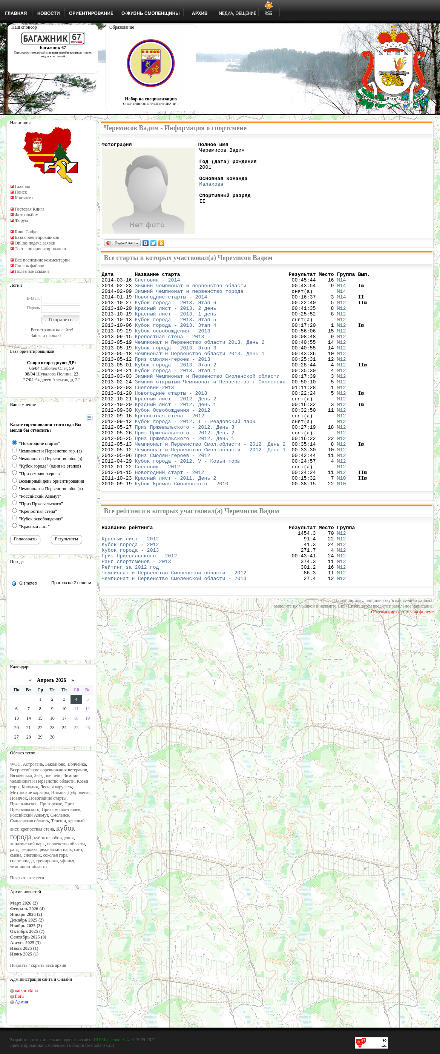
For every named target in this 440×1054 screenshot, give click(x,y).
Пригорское (51, 803)
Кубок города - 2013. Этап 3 (175, 364)
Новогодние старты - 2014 (171, 303)
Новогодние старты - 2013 (171, 418)
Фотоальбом (26, 214)
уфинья (67, 860)
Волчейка (76, 764)
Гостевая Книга (29, 209)
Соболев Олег (54, 368)
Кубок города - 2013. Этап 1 (175, 391)
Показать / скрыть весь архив (38, 965)
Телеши (58, 820)
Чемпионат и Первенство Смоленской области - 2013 (174, 633)
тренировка (47, 860)
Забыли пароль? (46, 335)
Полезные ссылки (32, 271)
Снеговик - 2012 (157, 507)
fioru (19, 996)
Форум (21, 220)
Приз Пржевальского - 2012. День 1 (185, 473)
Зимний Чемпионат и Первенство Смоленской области (207, 398)
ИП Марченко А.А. (112, 1039)
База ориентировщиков (37, 237)
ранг (14, 849)
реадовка (29, 849)
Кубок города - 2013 (130, 599)
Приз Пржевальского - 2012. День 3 (185, 459)
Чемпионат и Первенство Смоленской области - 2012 (174, 626)
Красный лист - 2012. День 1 (175, 432)
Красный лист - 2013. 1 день (175, 323)
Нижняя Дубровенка (70, 792)
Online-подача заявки (35, 243)
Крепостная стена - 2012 (169, 446)
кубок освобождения (54, 837)
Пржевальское (24, 803)
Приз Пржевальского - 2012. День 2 (185, 466)
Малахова (211, 192)
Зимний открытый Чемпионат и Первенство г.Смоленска (210, 405)
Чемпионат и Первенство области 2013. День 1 (200, 371)
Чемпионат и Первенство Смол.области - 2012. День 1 (210, 486)
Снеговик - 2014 (157, 283)
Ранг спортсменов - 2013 (136, 613)
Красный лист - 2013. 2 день (175, 317)
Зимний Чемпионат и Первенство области (44, 778)
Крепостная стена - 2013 (169, 351)
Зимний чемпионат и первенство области (191, 289)
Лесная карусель (56, 786)
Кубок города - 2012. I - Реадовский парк (195, 452)
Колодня (29, 786)
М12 (341, 310)
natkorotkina (26, 990)
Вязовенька (21, 775)
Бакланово (55, 764)
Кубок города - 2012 (130, 592)
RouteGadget (26, 231)
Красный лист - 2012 (130, 586)
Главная (22, 186)
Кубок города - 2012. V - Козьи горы (188, 500)
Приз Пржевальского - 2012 (139, 606)
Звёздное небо (47, 775)
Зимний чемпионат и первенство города (189, 296)
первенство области (66, 843)
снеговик (32, 855)
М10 (341, 520)
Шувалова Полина (54, 374)
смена (15, 855)
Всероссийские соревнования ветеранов (48, 769)
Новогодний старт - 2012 (169, 514)
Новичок (18, 798)
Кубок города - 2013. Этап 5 (175, 330)
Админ (21, 1002)
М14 (341, 283)
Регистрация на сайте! (52, 329)
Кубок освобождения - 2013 (172, 344)
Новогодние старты (47, 798)
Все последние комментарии (42, 260)
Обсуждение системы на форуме (402, 667)
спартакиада (22, 860)
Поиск (21, 192)
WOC (15, 764)
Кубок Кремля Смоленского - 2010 (181, 527)
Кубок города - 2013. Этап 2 (175, 385)
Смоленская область (29, 820)
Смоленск (60, 815)
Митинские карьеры (29, 792)
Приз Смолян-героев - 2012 (172, 493)
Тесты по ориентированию (40, 248)
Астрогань (33, 764)
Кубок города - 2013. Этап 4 (175, 337)
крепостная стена (37, 829)
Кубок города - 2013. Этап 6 (175, 310)
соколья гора (55, 855)
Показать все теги (27, 877)
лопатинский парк (27, 843)
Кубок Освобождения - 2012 (172, 439)
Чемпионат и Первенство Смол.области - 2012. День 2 (210, 480)
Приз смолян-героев (60, 809)
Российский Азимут (29, 815)
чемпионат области (28, 866)
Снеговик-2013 (154, 412)
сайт (78, 849)
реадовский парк (56, 849)
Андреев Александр (54, 379)
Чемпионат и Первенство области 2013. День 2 (200, 357)
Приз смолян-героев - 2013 (172, 378)
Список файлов (29, 265)
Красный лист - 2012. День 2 (175, 425)
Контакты (24, 197)
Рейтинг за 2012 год (130, 620)
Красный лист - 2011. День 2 (175, 520)
